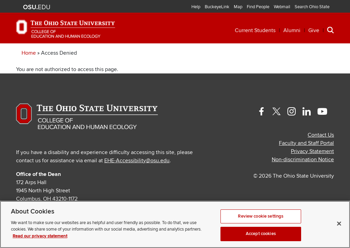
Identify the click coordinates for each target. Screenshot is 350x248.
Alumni (291, 30)
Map (238, 7)
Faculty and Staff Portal (306, 163)
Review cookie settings (260, 216)
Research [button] (209, 53)
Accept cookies (261, 233)
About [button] (314, 53)
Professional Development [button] (127, 53)
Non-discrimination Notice (303, 179)
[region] (175, 224)
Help (195, 7)
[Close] (339, 223)
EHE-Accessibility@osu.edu (137, 180)
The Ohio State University (36, 7)
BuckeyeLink (217, 7)
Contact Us (321, 155)
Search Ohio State (312, 7)
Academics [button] (43, 53)
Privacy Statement (312, 171)
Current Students (255, 30)
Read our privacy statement (40, 236)
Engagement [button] (264, 53)
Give (313, 30)
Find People (258, 7)
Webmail (282, 7)
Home (29, 73)
